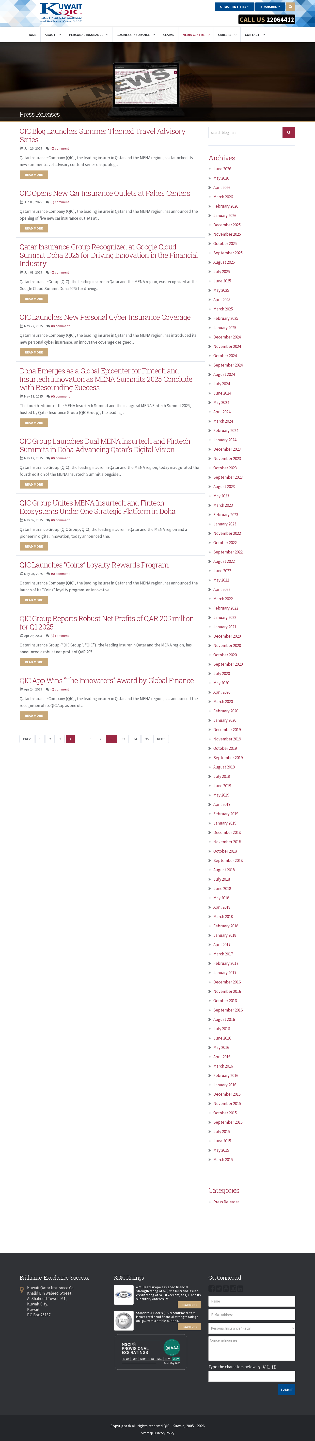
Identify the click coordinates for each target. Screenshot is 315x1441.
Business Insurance (136, 34)
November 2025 (227, 233)
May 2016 (221, 1047)
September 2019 (228, 757)
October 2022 (225, 542)
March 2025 (223, 308)
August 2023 (224, 486)
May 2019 (221, 794)
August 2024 (224, 374)
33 (123, 734)
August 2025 (224, 261)
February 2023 (225, 514)
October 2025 (225, 243)
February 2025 (225, 318)
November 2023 (227, 458)
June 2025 (222, 280)
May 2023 (221, 495)
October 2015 (225, 1112)
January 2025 (224, 327)
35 (147, 734)
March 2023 (223, 504)
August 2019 (224, 766)
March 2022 (223, 598)
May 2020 (221, 682)
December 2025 (227, 224)
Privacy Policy (164, 1432)
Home (32, 34)
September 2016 (228, 1009)
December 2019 (227, 729)
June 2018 (222, 888)
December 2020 (227, 635)
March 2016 (223, 1065)
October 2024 (225, 355)
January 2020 (224, 719)
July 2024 (221, 383)
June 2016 (222, 1037)
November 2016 (227, 991)
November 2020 (227, 645)
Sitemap (147, 1432)
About (53, 34)
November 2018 (227, 841)
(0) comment (59, 147)
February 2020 (225, 710)
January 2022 (224, 617)
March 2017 (223, 953)
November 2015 (227, 1103)
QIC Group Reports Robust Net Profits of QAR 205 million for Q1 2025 (108, 618)
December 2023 (227, 448)
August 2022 (224, 561)
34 (135, 734)
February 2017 (225, 963)
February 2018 (225, 925)
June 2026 (222, 168)
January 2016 (224, 1084)
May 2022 (221, 579)
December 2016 (227, 981)
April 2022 (221, 589)
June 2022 (222, 570)
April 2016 (221, 1056)
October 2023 (225, 467)
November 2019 (227, 738)
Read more (34, 173)
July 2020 (221, 673)
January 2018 (224, 934)
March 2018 (223, 916)
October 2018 (225, 850)
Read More (189, 1304)
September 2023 (228, 476)
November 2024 (227, 346)
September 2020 (228, 663)
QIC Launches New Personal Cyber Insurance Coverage (107, 315)
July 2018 (221, 878)
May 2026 (221, 177)
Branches (270, 6)
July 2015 (221, 1131)
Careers (227, 34)
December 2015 (227, 1093)
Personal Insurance (88, 34)
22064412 (279, 19)
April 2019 (221, 804)
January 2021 (224, 626)
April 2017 (221, 944)
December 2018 (227, 832)
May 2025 (221, 289)
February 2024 (225, 430)
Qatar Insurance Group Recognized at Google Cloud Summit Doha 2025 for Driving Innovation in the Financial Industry (100, 253)
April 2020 (221, 691)
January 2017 (224, 972)
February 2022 (225, 607)
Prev (27, 734)
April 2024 (221, 411)
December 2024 (227, 336)
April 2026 (221, 187)
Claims (168, 34)
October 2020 (225, 654)
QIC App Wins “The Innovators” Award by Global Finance (109, 676)
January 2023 (224, 523)
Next (161, 734)
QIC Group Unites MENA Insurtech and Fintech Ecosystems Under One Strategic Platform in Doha (99, 503)
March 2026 (223, 196)
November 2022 (227, 533)
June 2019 (222, 785)
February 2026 (225, 205)
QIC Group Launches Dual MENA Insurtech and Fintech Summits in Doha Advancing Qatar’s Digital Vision (107, 442)
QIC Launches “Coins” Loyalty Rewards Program (96, 561)
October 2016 (225, 1000)
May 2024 (221, 402)
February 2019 (225, 813)
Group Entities (234, 6)
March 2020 (223, 701)
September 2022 (228, 551)
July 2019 (221, 776)
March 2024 (223, 420)
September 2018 (228, 860)
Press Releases (226, 1201)
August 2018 (224, 869)
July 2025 (221, 271)
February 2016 (225, 1075)
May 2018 (221, 897)
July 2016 (221, 1028)
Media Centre (196, 34)
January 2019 (224, 822)
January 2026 (224, 215)
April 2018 (221, 906)
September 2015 (228, 1121)
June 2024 (222, 392)
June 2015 (222, 1140)
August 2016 (224, 1019)
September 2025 (228, 252)
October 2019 (225, 748)
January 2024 (224, 439)
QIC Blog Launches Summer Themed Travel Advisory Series (104, 134)
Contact (255, 34)
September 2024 (228, 364)
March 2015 (223, 1159)
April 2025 (221, 299)
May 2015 (221, 1149)
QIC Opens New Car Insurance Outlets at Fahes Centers (106, 192)
